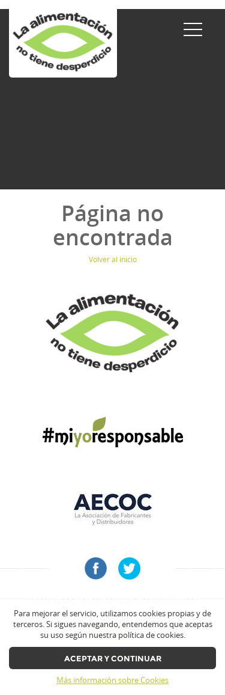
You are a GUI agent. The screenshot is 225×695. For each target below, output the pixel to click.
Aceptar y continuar (112, 658)
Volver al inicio (113, 259)
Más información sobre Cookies (112, 680)
